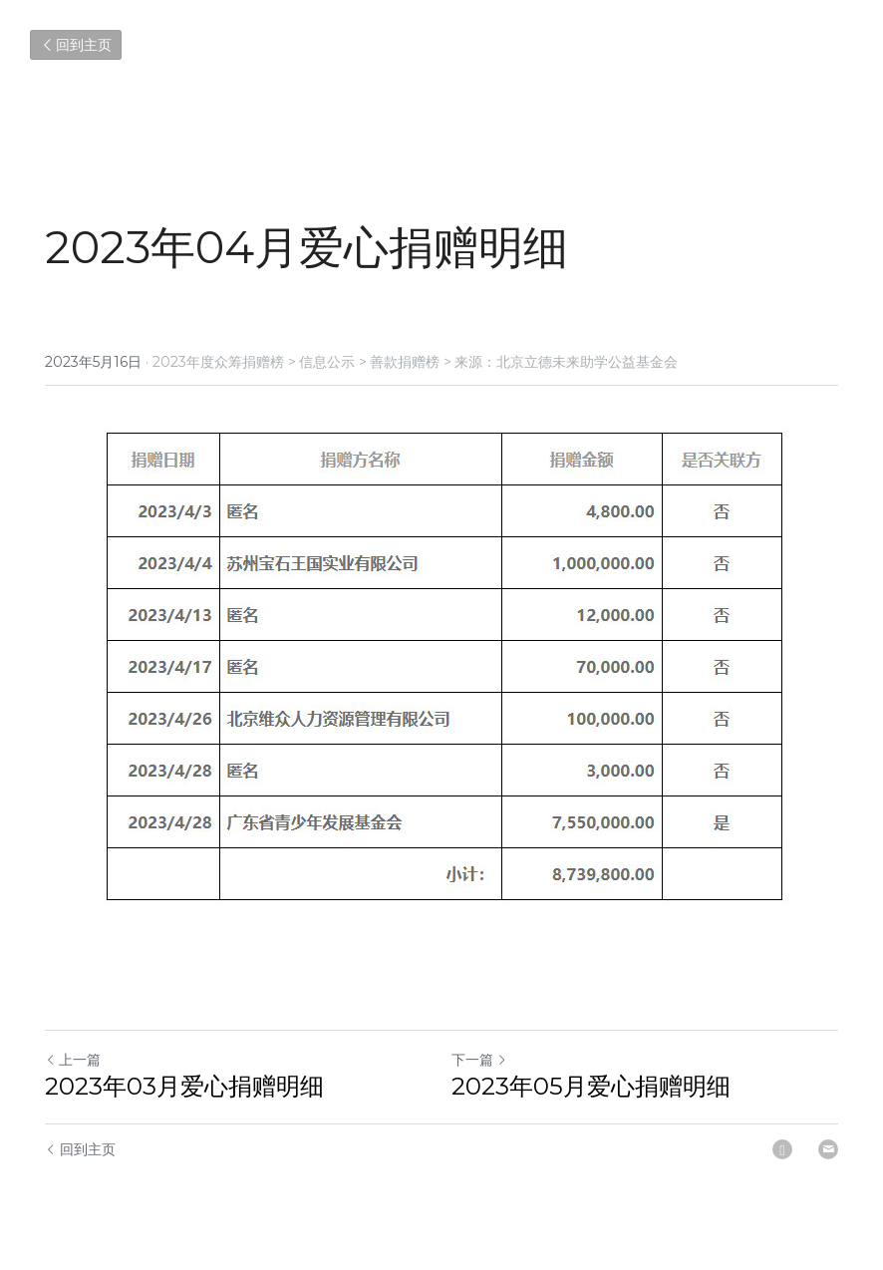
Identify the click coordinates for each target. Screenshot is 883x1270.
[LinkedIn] (782, 1149)
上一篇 (73, 1060)
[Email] (828, 1149)
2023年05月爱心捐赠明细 (591, 1086)
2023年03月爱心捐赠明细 (184, 1086)
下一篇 (479, 1060)
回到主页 (76, 45)
